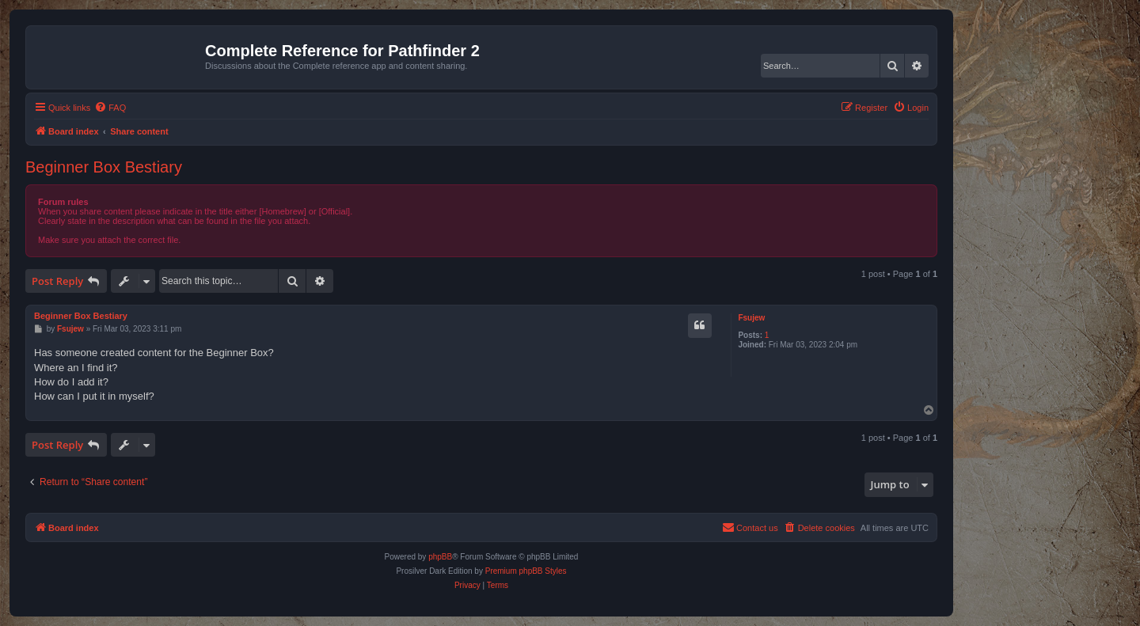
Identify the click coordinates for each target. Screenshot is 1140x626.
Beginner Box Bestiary (103, 167)
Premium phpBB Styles (526, 571)
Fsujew (751, 317)
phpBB (440, 556)
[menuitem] (110, 107)
